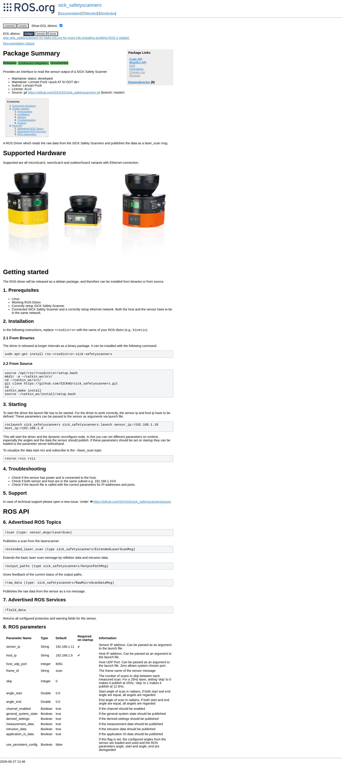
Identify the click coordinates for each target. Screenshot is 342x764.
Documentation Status (18, 43)
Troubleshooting (26, 119)
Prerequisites (24, 111)
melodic (10, 26)
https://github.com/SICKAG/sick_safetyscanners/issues (132, 502)
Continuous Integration (33, 63)
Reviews (134, 75)
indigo (29, 33)
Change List (137, 72)
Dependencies (139, 82)
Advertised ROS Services (31, 131)
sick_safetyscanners (79, 5)
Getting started (20, 108)
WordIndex (107, 13)
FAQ (132, 65)
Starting (21, 117)
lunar (53, 33)
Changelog (136, 69)
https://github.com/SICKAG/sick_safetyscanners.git (64, 92)
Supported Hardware (24, 105)
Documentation (70, 13)
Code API (135, 59)
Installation (23, 114)
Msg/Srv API (137, 62)
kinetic (41, 33)
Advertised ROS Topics (30, 128)
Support (21, 122)
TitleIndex (90, 13)
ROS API (17, 125)
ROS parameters (26, 134)
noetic (23, 26)
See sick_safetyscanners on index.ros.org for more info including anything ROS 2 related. (66, 38)
